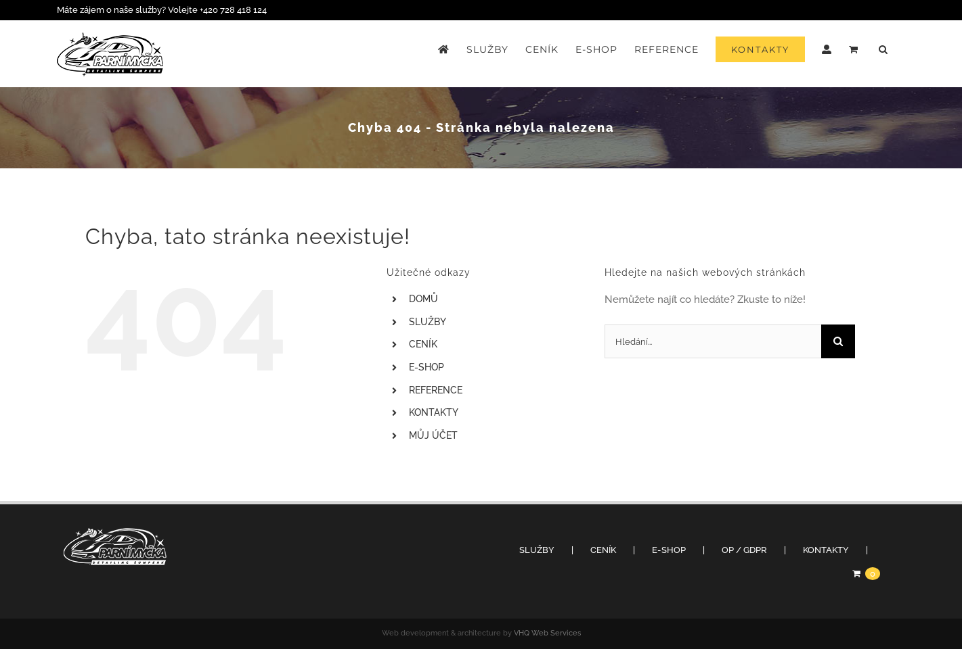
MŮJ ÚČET (433, 435)
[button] (883, 49)
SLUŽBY (427, 321)
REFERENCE (435, 390)
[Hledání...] (713, 341)
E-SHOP (426, 367)
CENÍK (423, 344)
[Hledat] (838, 341)
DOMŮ (423, 298)
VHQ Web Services (547, 633)
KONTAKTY (433, 412)
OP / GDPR (744, 550)
